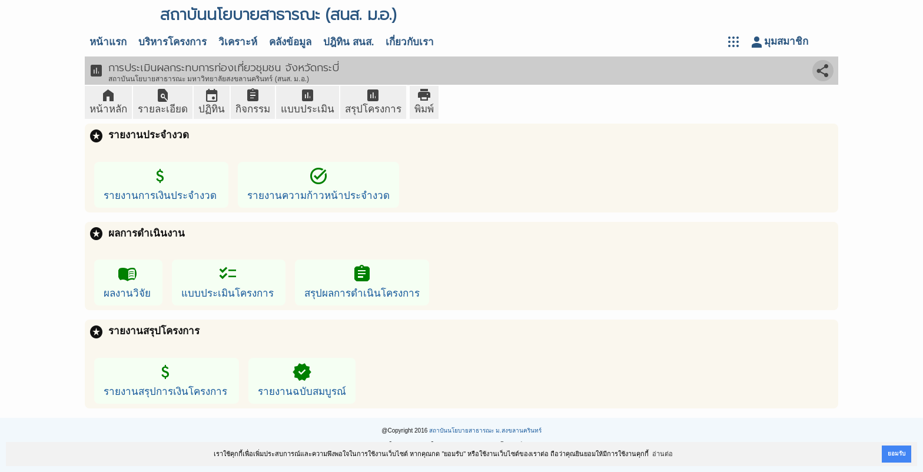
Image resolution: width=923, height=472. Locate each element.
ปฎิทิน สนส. (348, 42)
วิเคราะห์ (237, 42)
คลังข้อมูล (290, 42)
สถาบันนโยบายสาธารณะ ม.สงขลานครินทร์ (485, 430)
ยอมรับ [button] (896, 453)
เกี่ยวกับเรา (410, 42)
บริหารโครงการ (172, 42)
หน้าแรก (108, 42)
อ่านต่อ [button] (662, 453)
